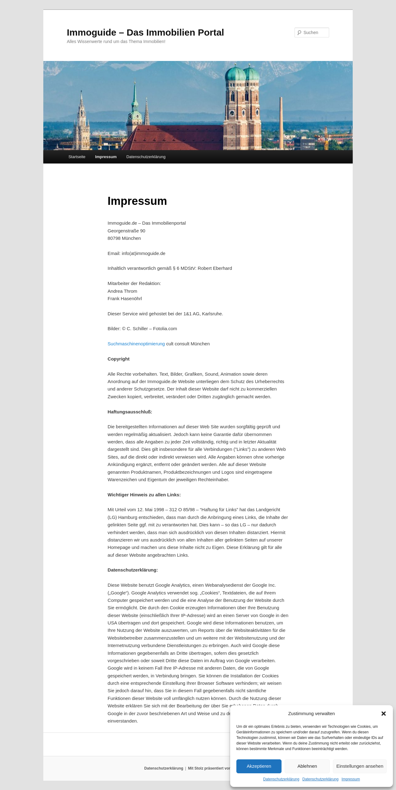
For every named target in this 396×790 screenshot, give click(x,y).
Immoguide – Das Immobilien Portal (145, 32)
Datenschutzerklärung (281, 779)
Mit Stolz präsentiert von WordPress (220, 768)
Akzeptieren (259, 766)
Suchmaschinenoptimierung (136, 343)
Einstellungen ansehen (359, 766)
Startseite (76, 156)
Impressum (351, 779)
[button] (384, 713)
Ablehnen (307, 766)
